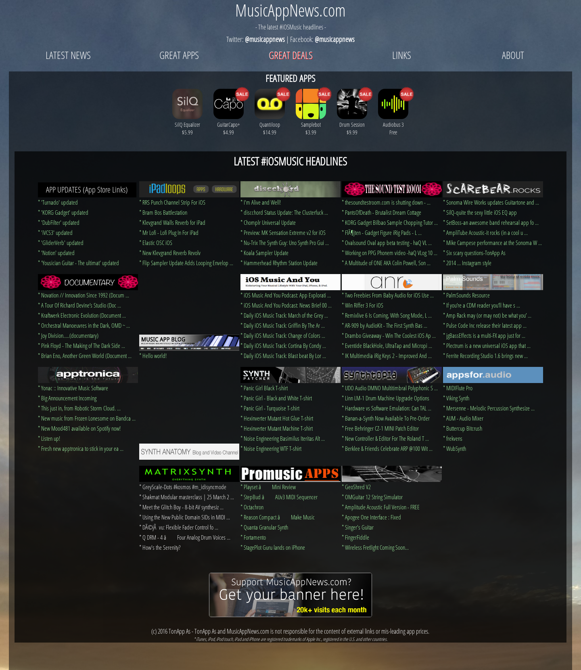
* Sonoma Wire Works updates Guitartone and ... (491, 202)
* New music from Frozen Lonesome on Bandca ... (87, 418)
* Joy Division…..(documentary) (68, 335)
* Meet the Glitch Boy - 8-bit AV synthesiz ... (181, 507)
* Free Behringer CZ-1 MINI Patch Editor (380, 428)
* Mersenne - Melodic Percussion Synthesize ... (489, 408)
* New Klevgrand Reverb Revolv (170, 253)
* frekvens (452, 438)
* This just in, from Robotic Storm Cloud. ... (79, 408)
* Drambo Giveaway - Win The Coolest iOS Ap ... (389, 335)
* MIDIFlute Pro (457, 388)
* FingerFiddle (355, 537)
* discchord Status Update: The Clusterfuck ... (284, 212)
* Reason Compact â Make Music (277, 517)
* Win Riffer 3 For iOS (362, 305)
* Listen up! (49, 438)
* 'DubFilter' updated (58, 222)
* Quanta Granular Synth (264, 527)
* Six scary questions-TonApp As (474, 253)
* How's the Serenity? (159, 547)
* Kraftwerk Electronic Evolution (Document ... (82, 315)
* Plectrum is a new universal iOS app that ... (487, 345)
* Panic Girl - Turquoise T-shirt (269, 408)
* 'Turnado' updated (58, 202)
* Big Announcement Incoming (67, 398)
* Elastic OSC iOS (155, 243)
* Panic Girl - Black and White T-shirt (276, 398)
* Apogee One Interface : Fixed (371, 517)
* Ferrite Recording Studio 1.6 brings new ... (485, 356)
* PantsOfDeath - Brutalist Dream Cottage (381, 212)
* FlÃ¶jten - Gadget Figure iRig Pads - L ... (382, 232)
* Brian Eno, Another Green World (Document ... (85, 356)
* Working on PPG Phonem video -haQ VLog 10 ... (389, 253)
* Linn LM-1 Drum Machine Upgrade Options (385, 398)
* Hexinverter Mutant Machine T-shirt (276, 428)
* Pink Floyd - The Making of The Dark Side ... (81, 345)
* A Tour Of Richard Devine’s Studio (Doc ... (79, 305)
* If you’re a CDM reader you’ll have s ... (481, 305)
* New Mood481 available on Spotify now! (79, 428)
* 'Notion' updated (56, 253)
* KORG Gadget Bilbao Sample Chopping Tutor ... (390, 222)
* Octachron (251, 507)
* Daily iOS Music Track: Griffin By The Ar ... (282, 325)
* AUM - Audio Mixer (463, 418)
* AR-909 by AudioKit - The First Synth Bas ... (384, 325)
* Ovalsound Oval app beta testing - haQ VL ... (387, 243)
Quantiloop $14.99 (270, 124)
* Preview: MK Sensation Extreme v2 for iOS (283, 232)
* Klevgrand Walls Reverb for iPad (172, 222)
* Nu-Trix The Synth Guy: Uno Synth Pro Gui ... (284, 243)
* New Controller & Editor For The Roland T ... (385, 438)
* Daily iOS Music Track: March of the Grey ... (284, 315)
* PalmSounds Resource (466, 295)
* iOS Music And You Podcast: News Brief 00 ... (286, 305)
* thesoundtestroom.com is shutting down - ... (386, 202)
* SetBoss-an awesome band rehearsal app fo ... (491, 222)
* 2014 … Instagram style (467, 263)
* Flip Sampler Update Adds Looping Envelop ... (186, 263)
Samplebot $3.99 (311, 124)
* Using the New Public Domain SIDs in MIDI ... (184, 517)
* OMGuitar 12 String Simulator (372, 497)
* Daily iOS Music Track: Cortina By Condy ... (283, 345)
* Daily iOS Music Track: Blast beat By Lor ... (283, 356)
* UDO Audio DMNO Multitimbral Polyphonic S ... (390, 388)
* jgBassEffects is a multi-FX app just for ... (484, 335)
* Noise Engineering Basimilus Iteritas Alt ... (282, 438)
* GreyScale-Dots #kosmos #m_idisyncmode (182, 487)
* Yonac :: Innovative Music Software (73, 388)
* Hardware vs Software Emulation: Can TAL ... (386, 408)
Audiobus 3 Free (393, 124)
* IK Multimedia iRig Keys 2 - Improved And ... (387, 356)
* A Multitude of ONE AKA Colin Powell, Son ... (386, 263)
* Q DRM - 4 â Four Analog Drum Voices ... (184, 537)
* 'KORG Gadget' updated (63, 212)
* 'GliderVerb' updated (61, 243)
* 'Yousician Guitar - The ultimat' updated (78, 263)
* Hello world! (153, 356)
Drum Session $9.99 (352, 124)
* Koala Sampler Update (264, 253)
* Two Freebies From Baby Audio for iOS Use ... (388, 295)
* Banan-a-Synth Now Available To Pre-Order (386, 418)
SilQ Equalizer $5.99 (187, 124)
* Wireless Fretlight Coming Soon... (375, 547)
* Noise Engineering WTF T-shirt (270, 448)
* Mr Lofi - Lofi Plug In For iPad (169, 232)
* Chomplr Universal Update (268, 222)
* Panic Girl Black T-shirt (264, 388)
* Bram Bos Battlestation (163, 212)
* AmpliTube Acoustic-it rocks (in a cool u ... (485, 232)
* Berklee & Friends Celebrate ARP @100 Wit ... (387, 448)
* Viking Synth (456, 398)
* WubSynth (454, 448)
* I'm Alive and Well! (260, 202)
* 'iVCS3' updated (55, 232)
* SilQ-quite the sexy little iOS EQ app (480, 212)
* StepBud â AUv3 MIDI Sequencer (279, 497)
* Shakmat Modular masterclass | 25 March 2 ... (186, 497)
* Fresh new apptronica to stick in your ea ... (80, 448)
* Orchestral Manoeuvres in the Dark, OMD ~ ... (84, 325)
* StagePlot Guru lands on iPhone (272, 547)
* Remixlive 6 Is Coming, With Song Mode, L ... (387, 315)
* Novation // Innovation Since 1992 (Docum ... (83, 295)
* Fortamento (253, 537)
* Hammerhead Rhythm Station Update (279, 263)
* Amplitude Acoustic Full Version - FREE (381, 507)
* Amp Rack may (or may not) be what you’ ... (487, 315)
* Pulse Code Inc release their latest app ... (485, 325)
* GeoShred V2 (356, 487)
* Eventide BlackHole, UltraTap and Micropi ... (387, 345)
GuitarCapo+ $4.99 (228, 124)
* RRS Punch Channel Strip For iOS (172, 202)
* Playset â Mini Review (268, 487)
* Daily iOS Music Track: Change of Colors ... (282, 335)
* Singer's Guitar (358, 527)
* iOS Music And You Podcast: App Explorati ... (285, 295)
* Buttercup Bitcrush (462, 428)
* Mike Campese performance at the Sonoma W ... (492, 243)
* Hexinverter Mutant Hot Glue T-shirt (276, 418)
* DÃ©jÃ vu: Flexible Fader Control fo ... (178, 527)
